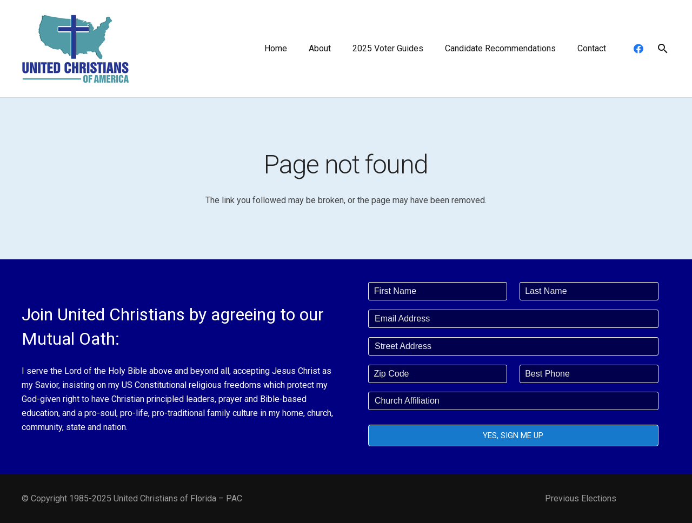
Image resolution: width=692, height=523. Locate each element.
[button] (662, 48)
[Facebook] (638, 48)
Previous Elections (580, 498)
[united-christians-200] (76, 49)
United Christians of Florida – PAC (178, 498)
